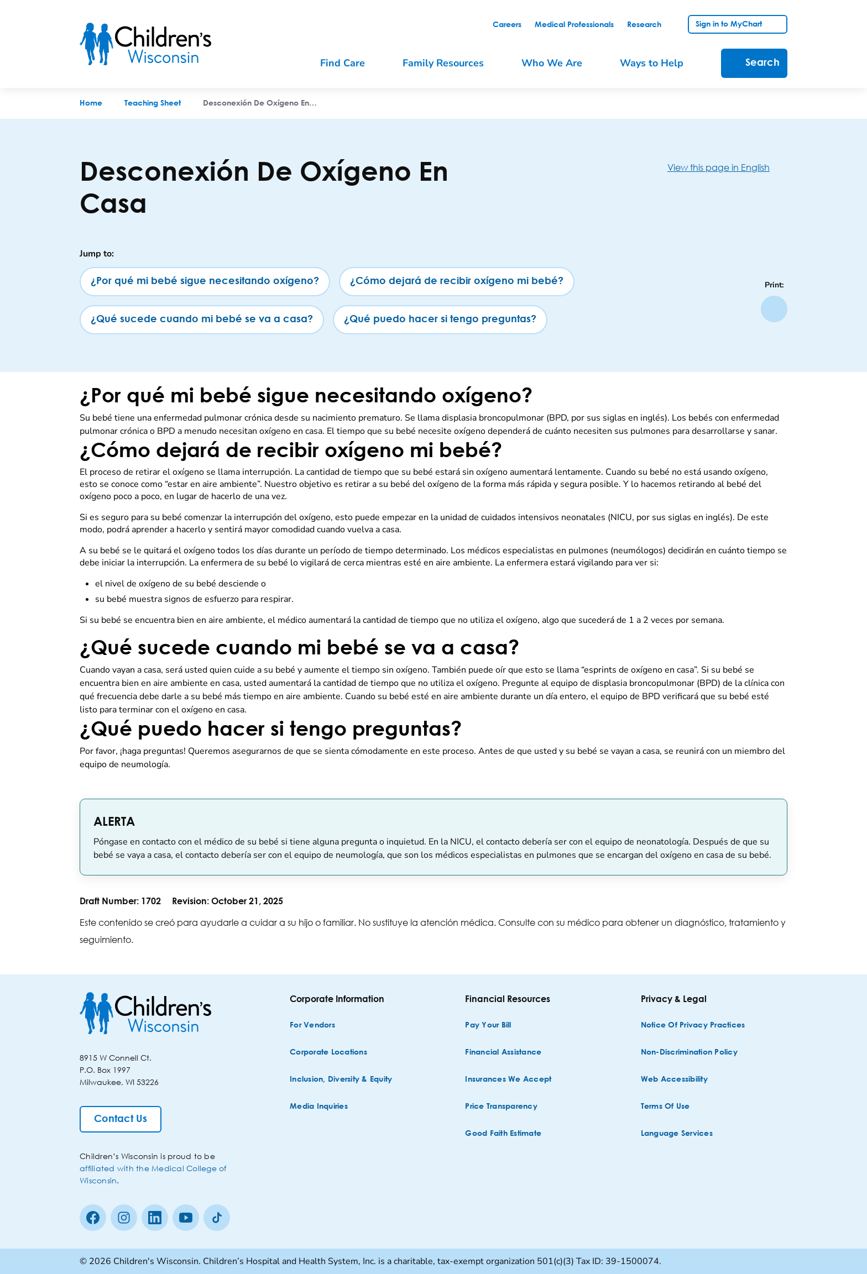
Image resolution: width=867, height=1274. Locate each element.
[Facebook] (93, 1217)
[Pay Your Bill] (488, 1025)
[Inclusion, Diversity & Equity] (341, 1080)
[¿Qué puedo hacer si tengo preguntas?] (440, 319)
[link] (507, 25)
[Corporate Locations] (328, 1052)
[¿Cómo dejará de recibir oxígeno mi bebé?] (456, 281)
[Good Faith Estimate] (503, 1134)
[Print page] (774, 309)
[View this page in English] (727, 167)
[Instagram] (124, 1217)
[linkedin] (155, 1217)
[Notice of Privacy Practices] (693, 1025)
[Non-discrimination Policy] (689, 1052)
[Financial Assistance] (503, 1052)
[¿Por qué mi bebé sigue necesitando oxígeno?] (205, 281)
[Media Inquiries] (319, 1107)
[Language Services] (677, 1134)
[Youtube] (186, 1217)
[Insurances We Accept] (508, 1080)
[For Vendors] (312, 1025)
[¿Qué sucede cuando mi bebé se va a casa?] (202, 319)
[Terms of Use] (665, 1107)
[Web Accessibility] (674, 1080)
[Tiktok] (216, 1217)
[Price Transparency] (501, 1107)
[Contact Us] (120, 1119)
